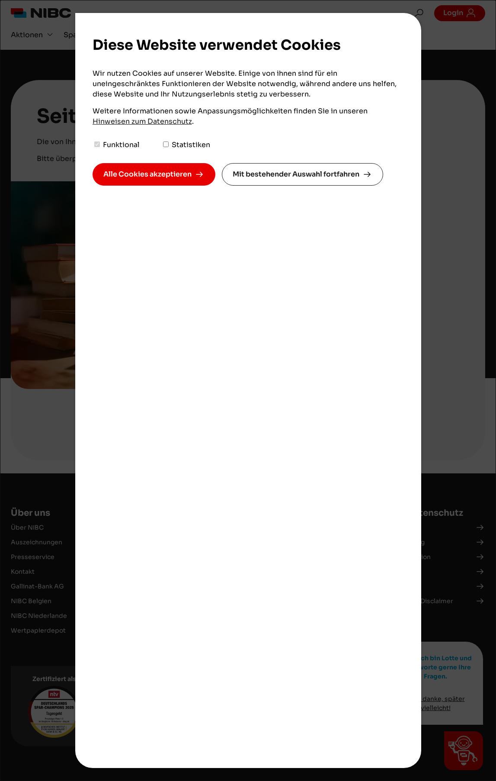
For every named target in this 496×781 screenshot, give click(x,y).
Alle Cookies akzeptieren (147, 174)
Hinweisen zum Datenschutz (142, 121)
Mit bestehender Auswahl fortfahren (296, 174)
